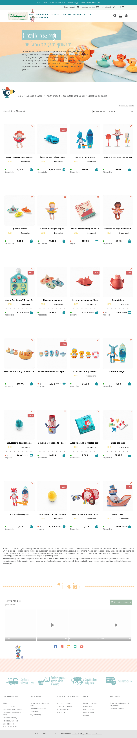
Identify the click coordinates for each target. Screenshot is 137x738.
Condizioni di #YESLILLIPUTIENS (10, 725)
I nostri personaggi (64, 706)
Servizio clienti (9, 706)
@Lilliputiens (10, 604)
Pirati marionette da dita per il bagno (52, 372)
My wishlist (108, 7)
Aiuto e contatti (90, 7)
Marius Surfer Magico (85, 157)
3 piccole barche (19, 228)
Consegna (87, 706)
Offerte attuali (88, 709)
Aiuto (5, 703)
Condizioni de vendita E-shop (13, 713)
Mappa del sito (85, 734)
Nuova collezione (64, 709)
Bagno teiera (118, 300)
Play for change (36, 715)
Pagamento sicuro (90, 703)
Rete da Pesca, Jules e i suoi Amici (85, 515)
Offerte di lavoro (117, 708)
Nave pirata (117, 514)
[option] (21, 625)
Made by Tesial (97, 734)
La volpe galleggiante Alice (85, 300)
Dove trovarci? (71, 7)
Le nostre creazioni (64, 703)
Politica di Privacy (10, 718)
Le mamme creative (38, 708)
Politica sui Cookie (10, 721)
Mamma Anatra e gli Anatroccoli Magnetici (19, 372)
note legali (75, 734)
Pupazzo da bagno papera (52, 228)
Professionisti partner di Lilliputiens (119, 704)
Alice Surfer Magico (19, 514)
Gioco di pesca (118, 443)
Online (86, 715)
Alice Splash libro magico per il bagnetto (85, 444)
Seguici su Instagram (122, 602)
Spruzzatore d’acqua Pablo (19, 443)
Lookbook (61, 712)
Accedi (120, 15)
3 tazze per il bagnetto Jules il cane (52, 444)
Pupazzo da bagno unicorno (117, 228)
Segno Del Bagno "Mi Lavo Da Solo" (19, 301)
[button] (75, 14)
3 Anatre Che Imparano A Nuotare (85, 372)
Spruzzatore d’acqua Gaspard (52, 514)
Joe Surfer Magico (117, 371)
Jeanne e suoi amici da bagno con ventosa (118, 158)
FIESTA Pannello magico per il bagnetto (85, 229)
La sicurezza (34, 711)
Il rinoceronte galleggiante (52, 157)
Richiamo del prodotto (12, 709)
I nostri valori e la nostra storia (39, 704)
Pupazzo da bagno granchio (19, 157)
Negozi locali (88, 712)
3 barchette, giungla (52, 300)
